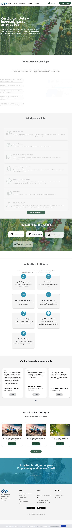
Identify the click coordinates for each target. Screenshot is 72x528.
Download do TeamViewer (44, 495)
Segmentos (22, 3)
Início (9, 3)
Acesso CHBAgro (65, 3)
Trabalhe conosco (59, 495)
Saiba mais (12, 443)
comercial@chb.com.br (42, 500)
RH (19, 503)
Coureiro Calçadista (23, 501)
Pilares (15, 3)
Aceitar (63, 526)
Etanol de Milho (22, 495)
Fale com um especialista (36, 217)
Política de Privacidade (55, 526)
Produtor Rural (22, 497)
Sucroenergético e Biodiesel (25, 493)
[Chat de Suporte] (51, 3)
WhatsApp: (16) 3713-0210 (43, 502)
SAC (38, 493)
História (30, 3)
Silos (20, 499)
